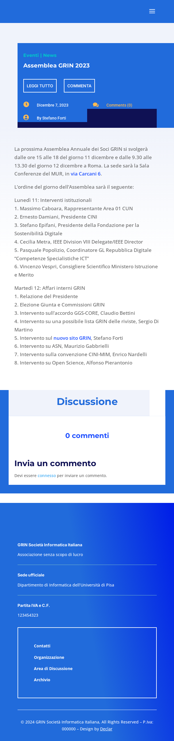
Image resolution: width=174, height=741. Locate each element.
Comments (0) (119, 105)
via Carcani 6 (86, 173)
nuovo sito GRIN (72, 338)
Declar (106, 729)
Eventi (31, 55)
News (50, 55)
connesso (47, 475)
